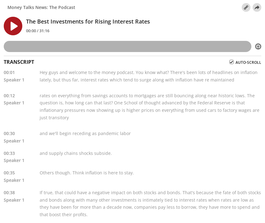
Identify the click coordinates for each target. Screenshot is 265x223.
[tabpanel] (132, 144)
